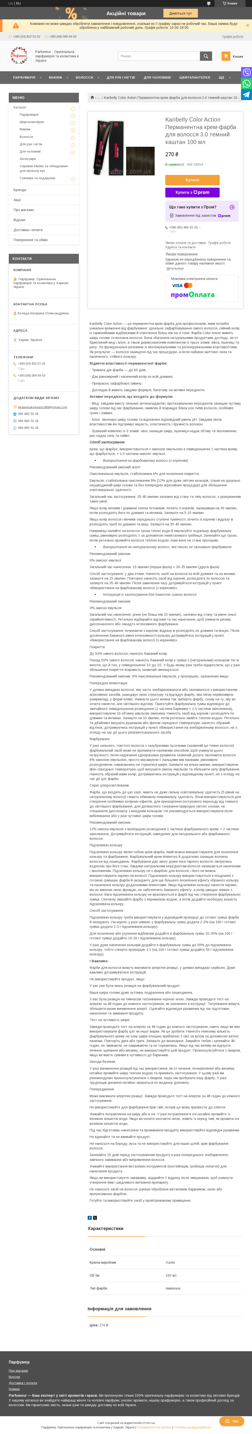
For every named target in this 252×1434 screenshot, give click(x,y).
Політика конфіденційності (192, 1427)
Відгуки (19, 220)
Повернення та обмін (31, 240)
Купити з (192, 192)
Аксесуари (28, 159)
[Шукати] (206, 56)
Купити (192, 180)
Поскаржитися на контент (154, 1427)
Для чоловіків (157, 77)
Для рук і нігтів (121, 77)
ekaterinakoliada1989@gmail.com (42, 407)
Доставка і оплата (28, 230)
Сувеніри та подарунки (37, 178)
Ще (221, 77)
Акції (17, 200)
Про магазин (24, 210)
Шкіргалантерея (194, 77)
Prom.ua (149, 1423)
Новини (14, 1389)
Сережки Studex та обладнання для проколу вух (44, 168)
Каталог (20, 107)
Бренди (20, 190)
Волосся (84, 77)
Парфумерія (24, 77)
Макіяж (55, 77)
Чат (231, 1421)
